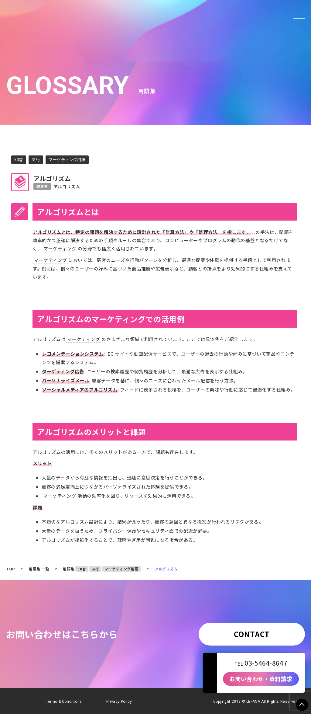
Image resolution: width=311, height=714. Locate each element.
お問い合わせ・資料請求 (260, 679)
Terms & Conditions (64, 700)
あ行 (36, 159)
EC (110, 353)
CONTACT (252, 632)
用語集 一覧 (39, 567)
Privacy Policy (119, 700)
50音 (19, 159)
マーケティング (59, 248)
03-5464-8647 (266, 662)
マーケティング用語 (70, 159)
